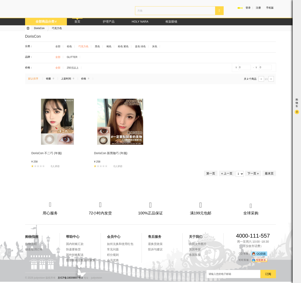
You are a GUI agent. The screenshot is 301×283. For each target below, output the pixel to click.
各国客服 (195, 254)
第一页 (210, 173)
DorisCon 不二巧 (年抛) (46, 153)
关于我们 (195, 236)
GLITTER (72, 57)
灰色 (154, 46)
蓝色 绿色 (140, 46)
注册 (258, 7)
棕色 (69, 46)
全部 (57, 46)
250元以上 (73, 67)
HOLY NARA (140, 21)
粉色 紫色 (123, 46)
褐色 (108, 46)
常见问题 (113, 249)
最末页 (269, 173)
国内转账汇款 (75, 244)
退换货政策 (155, 244)
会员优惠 (113, 260)
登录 (248, 7)
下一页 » (253, 173)
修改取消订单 (34, 249)
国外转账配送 (75, 254)
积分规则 (113, 254)
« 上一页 (227, 173)
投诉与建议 (155, 249)
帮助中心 (72, 236)
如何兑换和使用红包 (120, 244)
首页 (77, 21)
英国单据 (195, 249)
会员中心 (113, 236)
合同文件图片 (198, 244)
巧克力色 (57, 28)
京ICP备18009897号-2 (70, 277)
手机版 (270, 7)
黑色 (97, 46)
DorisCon (39, 28)
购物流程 (31, 244)
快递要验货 (73, 249)
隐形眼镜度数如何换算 (80, 260)
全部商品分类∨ (46, 21)
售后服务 (154, 236)
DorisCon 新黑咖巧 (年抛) (110, 153)
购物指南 (31, 236)
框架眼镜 (171, 21)
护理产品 (109, 21)
